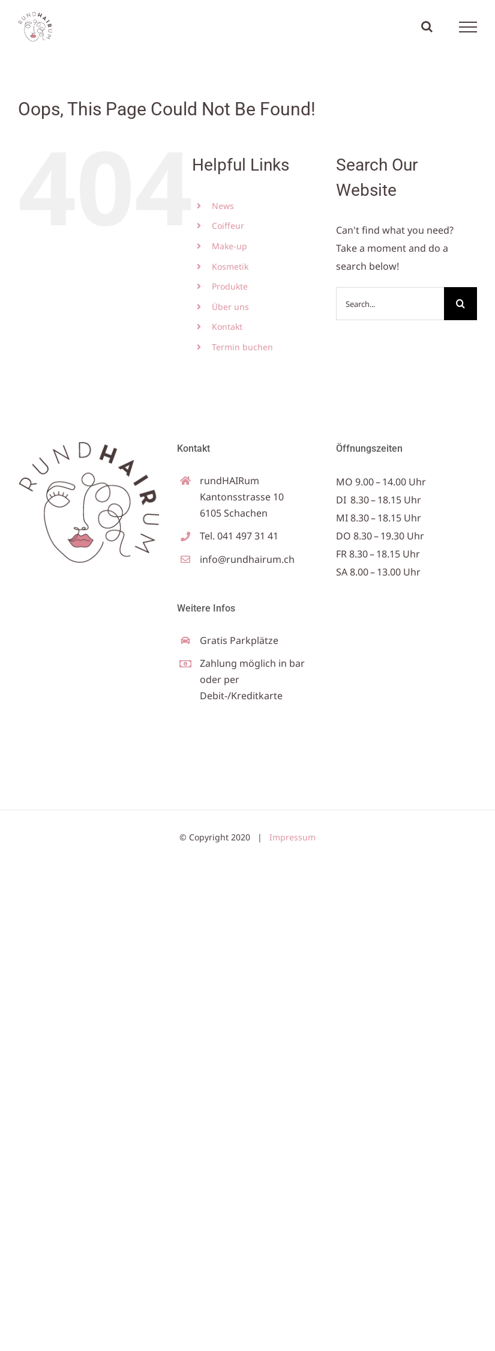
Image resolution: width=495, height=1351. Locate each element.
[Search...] (390, 303)
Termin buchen (242, 347)
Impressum (292, 837)
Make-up (229, 246)
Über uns (230, 306)
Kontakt (227, 326)
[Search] (460, 303)
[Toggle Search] (427, 26)
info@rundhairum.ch (247, 559)
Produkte (230, 286)
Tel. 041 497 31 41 (239, 535)
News (223, 205)
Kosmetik (230, 266)
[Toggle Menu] (468, 27)
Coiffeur (228, 225)
